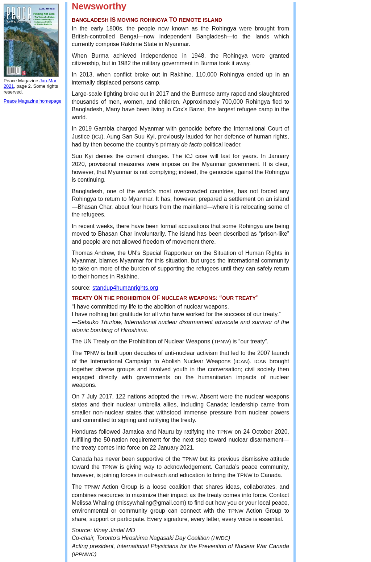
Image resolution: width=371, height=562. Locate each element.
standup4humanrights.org (125, 288)
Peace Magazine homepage (32, 101)
